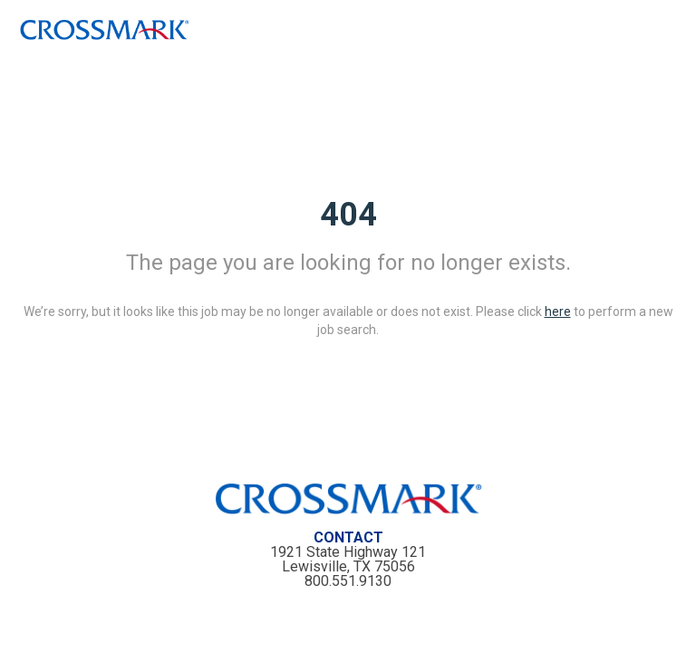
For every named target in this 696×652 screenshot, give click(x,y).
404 (348, 215)
